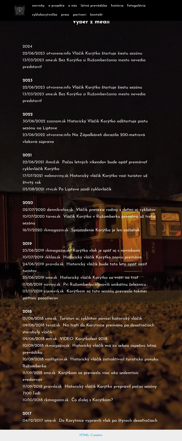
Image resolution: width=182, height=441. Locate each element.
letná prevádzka (94, 5)
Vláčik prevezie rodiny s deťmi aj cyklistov (116, 210)
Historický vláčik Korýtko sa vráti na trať (99, 278)
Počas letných (75, 162)
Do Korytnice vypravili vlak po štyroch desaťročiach (108, 421)
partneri (79, 14)
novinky (38, 5)
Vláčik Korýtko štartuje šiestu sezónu (107, 87)
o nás (72, 5)
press (65, 14)
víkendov (98, 162)
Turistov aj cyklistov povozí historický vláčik (101, 318)
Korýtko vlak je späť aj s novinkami (106, 250)
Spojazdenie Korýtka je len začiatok (105, 230)
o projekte (56, 5)
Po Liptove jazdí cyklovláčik (85, 189)
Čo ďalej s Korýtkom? (92, 400)
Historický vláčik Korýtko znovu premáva (102, 257)
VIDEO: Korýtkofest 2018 (83, 339)
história (117, 5)
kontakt (96, 14)
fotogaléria (136, 5)
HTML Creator (91, 435)
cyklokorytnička (44, 14)
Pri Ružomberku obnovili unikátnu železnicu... (106, 284)
